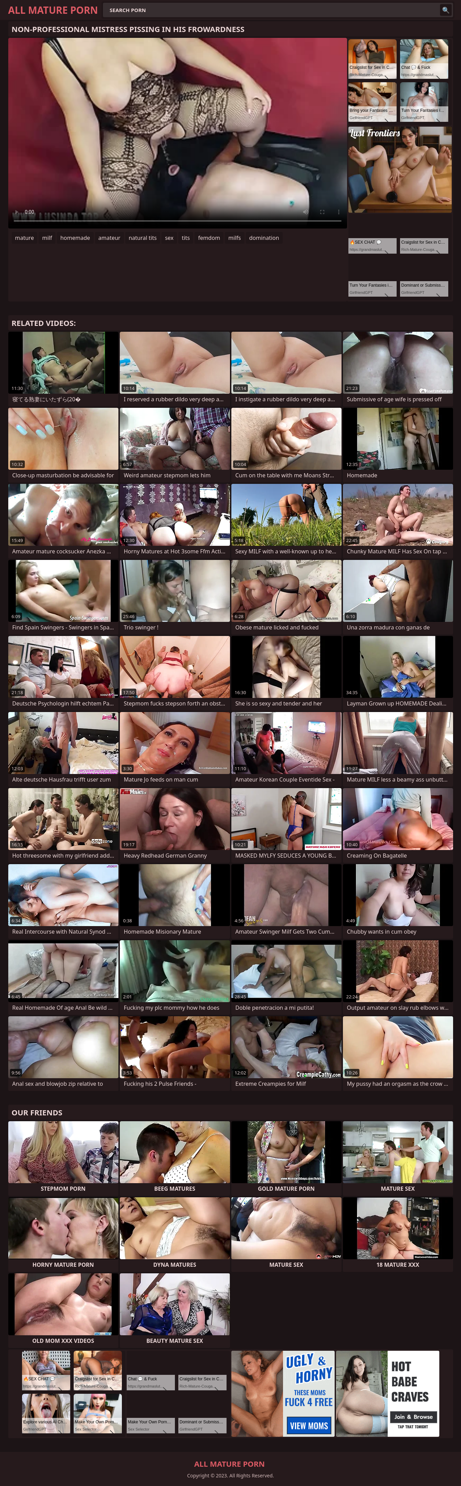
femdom (209, 238)
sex (169, 238)
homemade (75, 238)
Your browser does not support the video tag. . (177, 133)
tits (186, 238)
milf (47, 238)
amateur (109, 238)
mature (24, 238)
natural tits (143, 238)
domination (264, 238)
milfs (234, 238)
